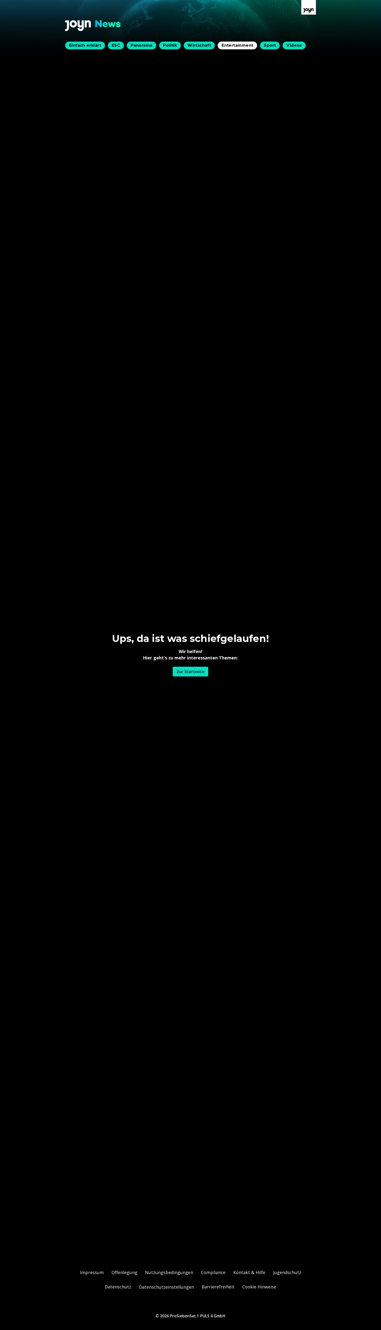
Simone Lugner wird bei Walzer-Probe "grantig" (158, 919)
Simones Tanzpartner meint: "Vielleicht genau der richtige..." (171, 939)
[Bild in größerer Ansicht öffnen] (190, 187)
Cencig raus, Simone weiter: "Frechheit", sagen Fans (162, 929)
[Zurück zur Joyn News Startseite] (93, 25)
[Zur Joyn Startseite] (308, 7)
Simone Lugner (143, 536)
